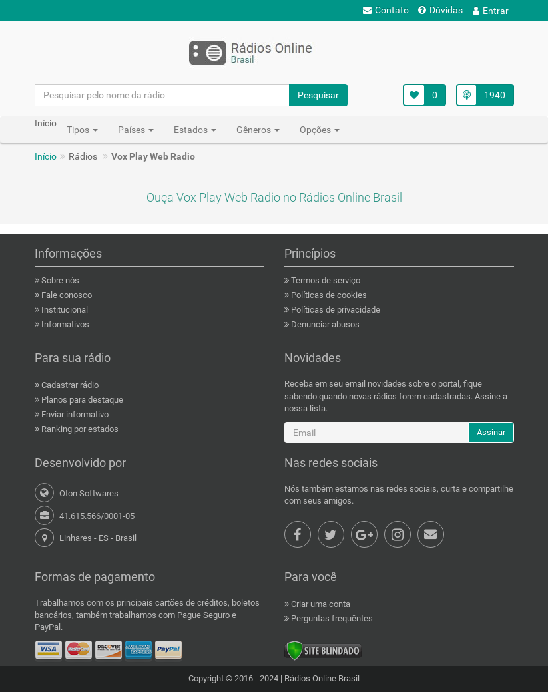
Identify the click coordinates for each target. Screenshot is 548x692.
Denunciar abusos (324, 324)
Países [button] (136, 129)
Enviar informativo (74, 414)
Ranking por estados (79, 429)
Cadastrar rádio (69, 385)
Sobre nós (59, 280)
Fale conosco (65, 295)
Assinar (491, 432)
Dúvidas (440, 10)
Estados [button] (195, 129)
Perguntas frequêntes (331, 618)
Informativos (64, 324)
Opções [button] (320, 129)
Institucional (63, 310)
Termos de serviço (324, 280)
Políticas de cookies (328, 295)
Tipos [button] (82, 129)
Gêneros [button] (258, 129)
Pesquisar (318, 95)
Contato (386, 10)
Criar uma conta (319, 604)
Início (46, 156)
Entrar (491, 10)
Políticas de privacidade (334, 310)
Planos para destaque (81, 400)
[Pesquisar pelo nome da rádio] (162, 95)
